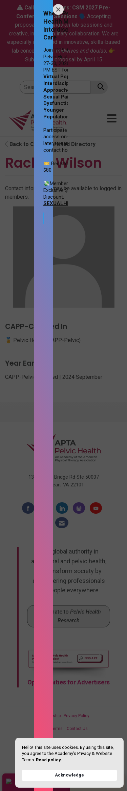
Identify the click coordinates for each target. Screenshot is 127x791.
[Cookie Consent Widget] (69, 763)
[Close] (58, 9)
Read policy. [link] (49, 759)
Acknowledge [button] (69, 775)
